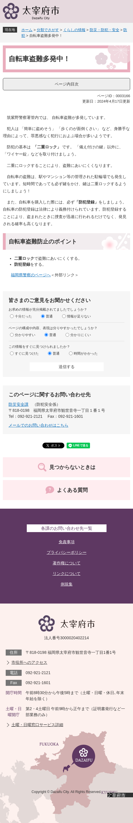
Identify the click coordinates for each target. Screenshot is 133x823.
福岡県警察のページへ (31, 275)
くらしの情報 (74, 30)
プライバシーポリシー (67, 552)
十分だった (23, 316)
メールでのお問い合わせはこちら (38, 425)
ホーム (26, 30)
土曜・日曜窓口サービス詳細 (37, 724)
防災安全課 (18, 404)
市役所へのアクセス (29, 662)
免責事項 (67, 542)
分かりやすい (25, 335)
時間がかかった (86, 353)
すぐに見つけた (27, 353)
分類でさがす (48, 30)
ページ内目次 (67, 84)
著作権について (67, 563)
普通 (49, 316)
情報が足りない (79, 316)
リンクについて (67, 573)
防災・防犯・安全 (104, 30)
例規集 (67, 584)
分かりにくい (80, 335)
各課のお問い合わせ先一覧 (66, 528)
